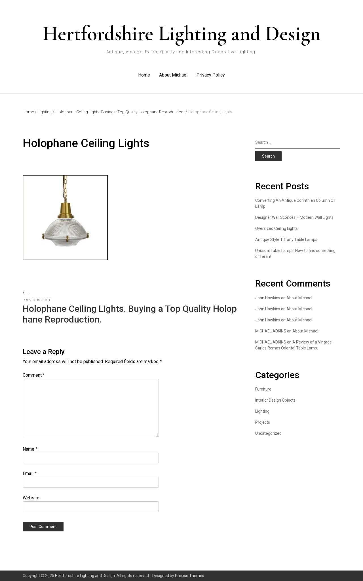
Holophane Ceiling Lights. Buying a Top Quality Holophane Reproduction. (121, 112)
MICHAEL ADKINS (270, 331)
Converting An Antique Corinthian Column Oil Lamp (295, 203)
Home (144, 75)
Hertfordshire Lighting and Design (181, 33)
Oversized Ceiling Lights (276, 228)
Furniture (263, 389)
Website (31, 498)
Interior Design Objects (275, 400)
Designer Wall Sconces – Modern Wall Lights (294, 217)
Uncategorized (268, 433)
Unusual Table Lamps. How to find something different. (295, 253)
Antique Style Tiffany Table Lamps (286, 239)
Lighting (46, 112)
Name (30, 449)
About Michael (173, 75)
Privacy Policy (211, 75)
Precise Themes (189, 575)
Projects (262, 422)
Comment (34, 375)
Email (30, 473)
